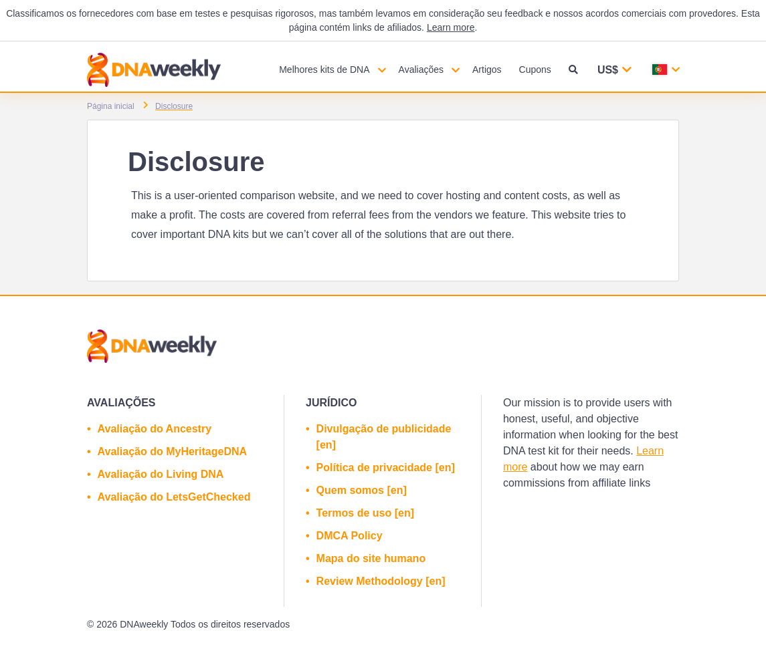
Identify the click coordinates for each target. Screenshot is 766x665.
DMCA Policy (349, 535)
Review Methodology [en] (381, 581)
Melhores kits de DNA (324, 69)
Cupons (535, 69)
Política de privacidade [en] (385, 467)
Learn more (451, 27)
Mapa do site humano (371, 558)
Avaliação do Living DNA (161, 474)
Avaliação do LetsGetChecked (174, 497)
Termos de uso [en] (365, 513)
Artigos (487, 69)
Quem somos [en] (361, 490)
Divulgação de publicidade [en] (384, 436)
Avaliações (421, 69)
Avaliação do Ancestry (154, 428)
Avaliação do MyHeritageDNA (172, 451)
